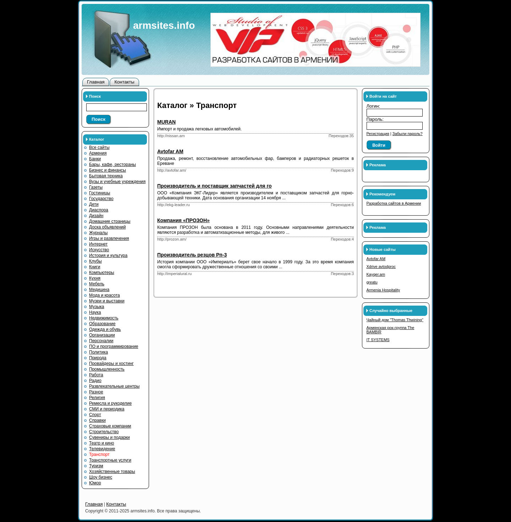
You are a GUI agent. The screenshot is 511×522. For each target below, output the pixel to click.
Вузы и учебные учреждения (117, 181)
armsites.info (164, 25)
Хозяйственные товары (112, 471)
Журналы (98, 232)
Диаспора (98, 210)
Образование (102, 323)
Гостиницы (99, 192)
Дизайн (96, 215)
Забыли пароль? (407, 133)
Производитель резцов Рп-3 (192, 255)
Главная (95, 82)
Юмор (95, 482)
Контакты (124, 82)
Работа (96, 374)
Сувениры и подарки (109, 437)
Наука (95, 312)
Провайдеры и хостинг (111, 363)
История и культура (108, 255)
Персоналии (101, 340)
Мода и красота (104, 295)
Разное (96, 391)
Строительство (104, 431)
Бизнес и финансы (107, 170)
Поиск (98, 119)
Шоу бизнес (100, 477)
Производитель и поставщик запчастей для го (214, 186)
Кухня (94, 278)
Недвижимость (104, 318)
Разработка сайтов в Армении (394, 203)
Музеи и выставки (107, 300)
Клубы (95, 261)
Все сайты (99, 147)
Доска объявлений (107, 227)
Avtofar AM (170, 151)
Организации (102, 335)
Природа (97, 357)
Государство (101, 198)
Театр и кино (101, 443)
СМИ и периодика (106, 409)
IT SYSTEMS (378, 340)
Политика (98, 352)
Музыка (96, 306)
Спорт (95, 414)
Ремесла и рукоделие (110, 403)
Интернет (98, 244)
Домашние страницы (110, 221)
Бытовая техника (106, 175)
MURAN (166, 122)
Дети (94, 204)
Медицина (99, 289)
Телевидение (102, 448)
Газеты (96, 187)
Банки (95, 158)
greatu (372, 282)
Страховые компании (110, 426)
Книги (94, 266)
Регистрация (378, 133)
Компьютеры (101, 272)
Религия (97, 397)
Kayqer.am (376, 274)
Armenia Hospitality (383, 290)
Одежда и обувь (105, 329)
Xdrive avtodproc (381, 266)
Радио (95, 380)
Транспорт (99, 454)
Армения (97, 153)
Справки (97, 420)
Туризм (96, 465)
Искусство (99, 249)
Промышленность (107, 369)
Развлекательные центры (114, 386)
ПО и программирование (113, 346)
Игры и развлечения (109, 238)
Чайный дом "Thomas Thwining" (395, 320)
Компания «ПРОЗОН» (183, 220)
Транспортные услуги (110, 460)
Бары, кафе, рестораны (112, 164)
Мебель (96, 283)
